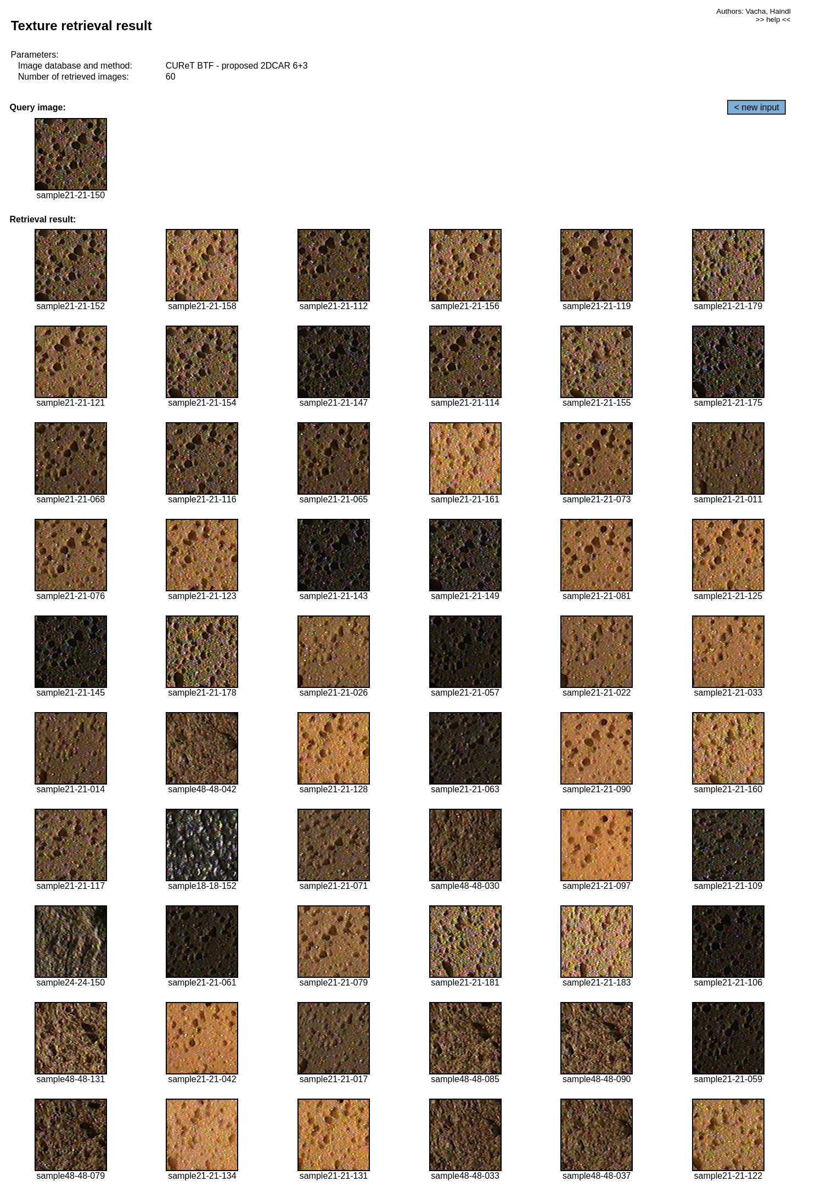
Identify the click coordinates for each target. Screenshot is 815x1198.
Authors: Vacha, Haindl (753, 11)
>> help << (773, 19)
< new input (756, 107)
